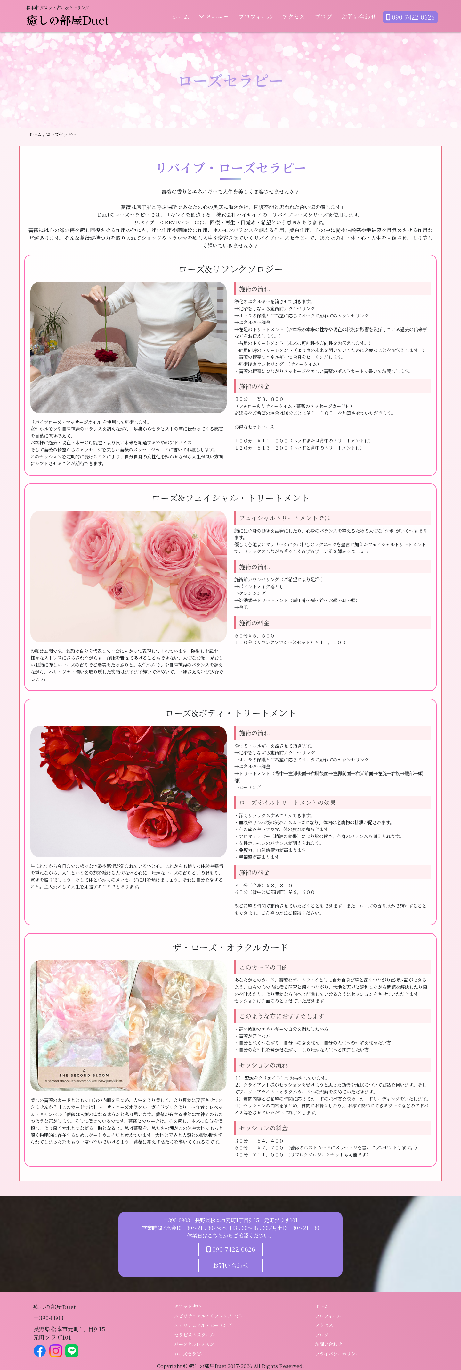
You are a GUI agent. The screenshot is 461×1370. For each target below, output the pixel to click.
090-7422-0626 (410, 16)
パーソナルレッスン (194, 1344)
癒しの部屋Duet (67, 20)
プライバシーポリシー (337, 1353)
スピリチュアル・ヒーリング (203, 1325)
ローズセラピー (189, 1353)
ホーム (181, 16)
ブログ (323, 16)
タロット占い (187, 1306)
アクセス (293, 16)
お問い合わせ (359, 16)
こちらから (220, 1235)
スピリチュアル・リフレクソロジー (209, 1315)
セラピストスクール (194, 1334)
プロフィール (256, 16)
